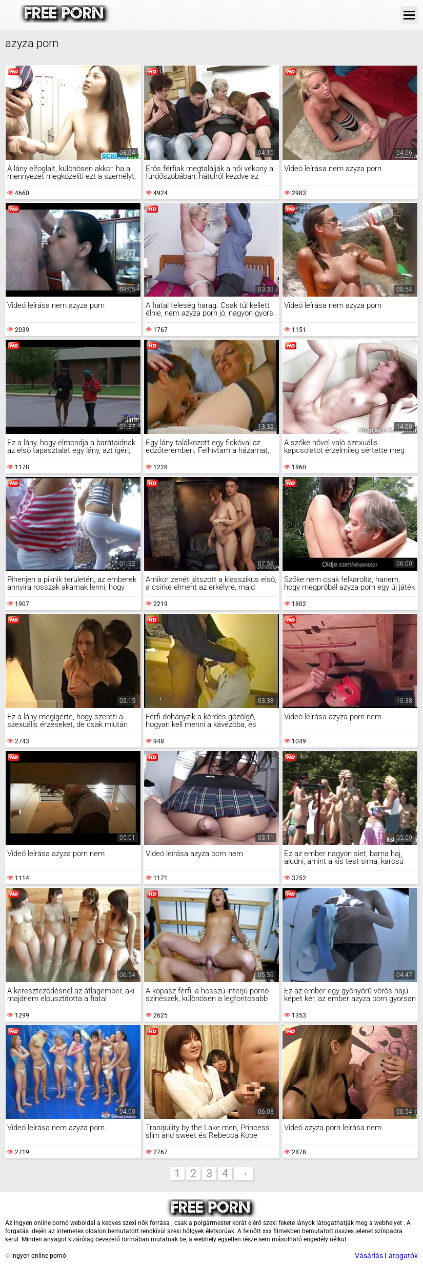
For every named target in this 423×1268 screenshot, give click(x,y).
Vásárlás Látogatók (386, 1256)
